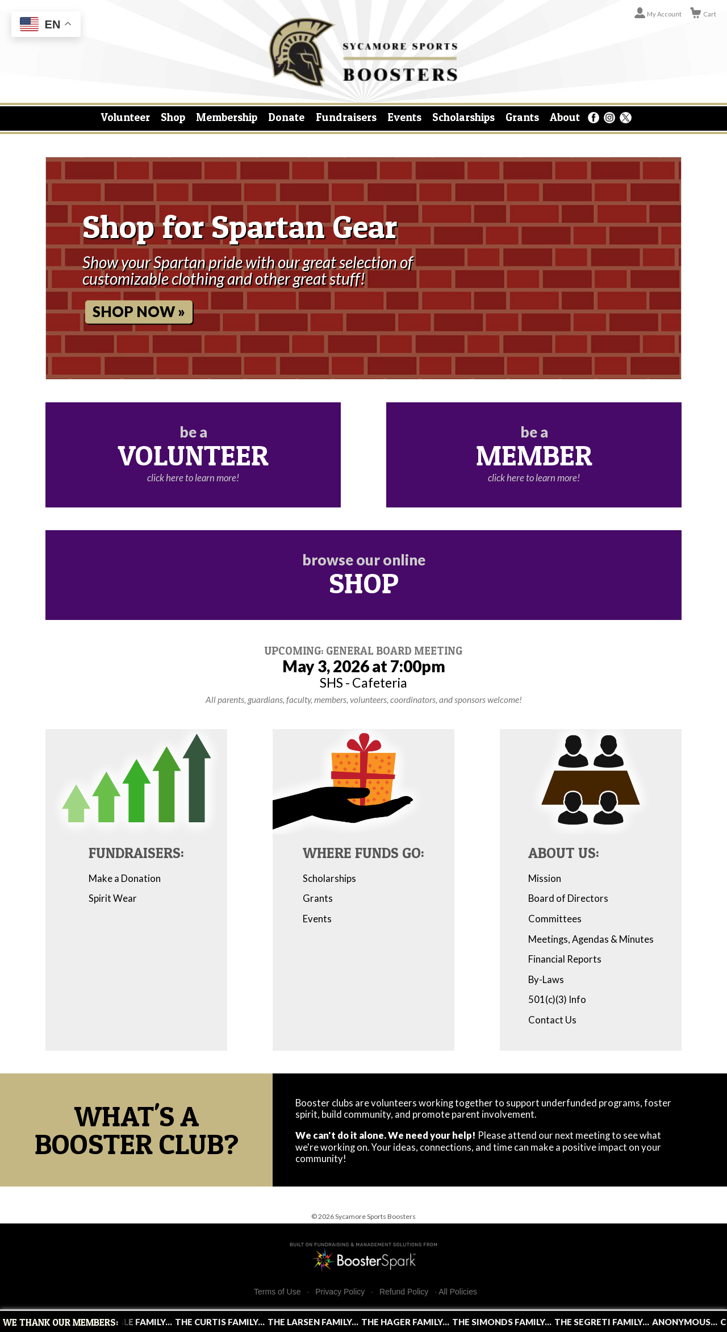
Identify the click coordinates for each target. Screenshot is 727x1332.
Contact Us (552, 1020)
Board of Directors (568, 898)
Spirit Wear (113, 898)
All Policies (457, 1291)
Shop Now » (139, 311)
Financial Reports (564, 959)
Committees (555, 919)
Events (404, 117)
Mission (544, 878)
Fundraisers (346, 117)
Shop (173, 117)
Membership (226, 117)
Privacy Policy (340, 1292)
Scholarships (463, 117)
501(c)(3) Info (557, 999)
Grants (522, 117)
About (565, 117)
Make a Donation (125, 878)
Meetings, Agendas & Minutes (591, 939)
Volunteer (125, 117)
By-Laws (546, 979)
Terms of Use (277, 1292)
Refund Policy (403, 1292)
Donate (286, 117)
